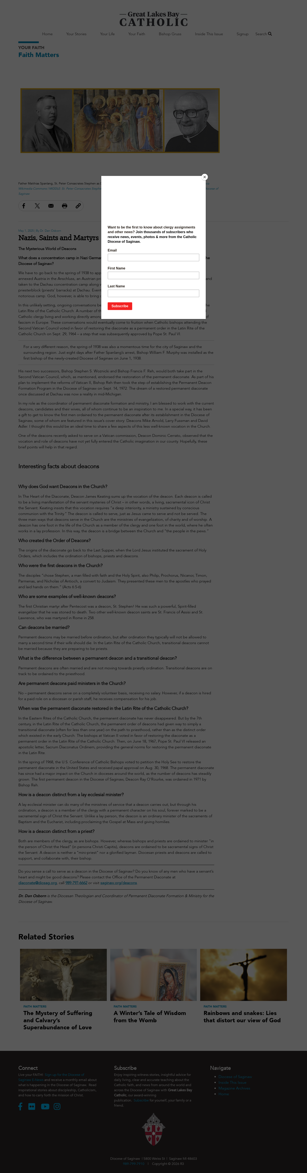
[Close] (204, 177)
